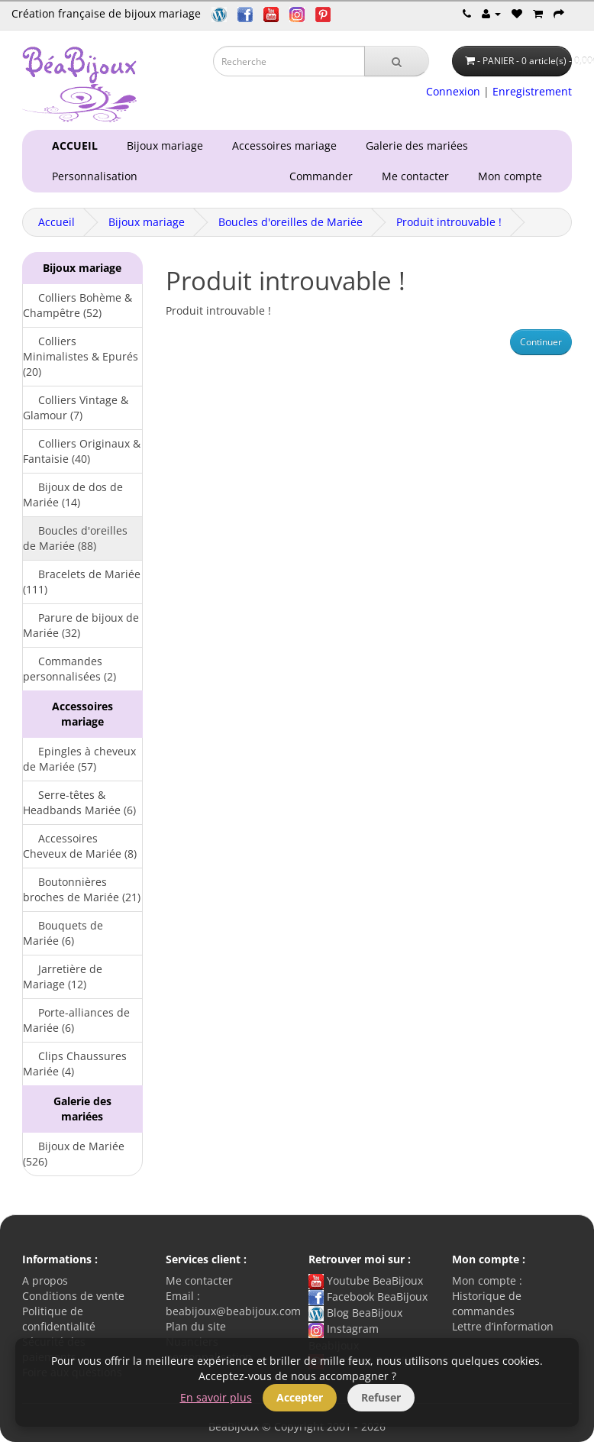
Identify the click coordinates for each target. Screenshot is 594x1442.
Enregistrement (532, 91)
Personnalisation (91, 176)
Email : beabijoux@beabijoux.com (233, 1303)
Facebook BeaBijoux (368, 1296)
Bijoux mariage (162, 145)
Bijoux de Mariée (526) (73, 1154)
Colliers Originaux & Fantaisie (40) (81, 451)
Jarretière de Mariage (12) (62, 976)
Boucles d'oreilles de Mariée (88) (75, 538)
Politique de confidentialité (58, 1319)
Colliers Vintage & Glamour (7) (75, 407)
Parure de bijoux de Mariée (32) (81, 625)
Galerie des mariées (414, 145)
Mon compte (513, 176)
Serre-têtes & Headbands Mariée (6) (79, 802)
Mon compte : (487, 1280)
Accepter (299, 1397)
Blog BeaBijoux (355, 1312)
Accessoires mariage (281, 145)
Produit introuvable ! (449, 222)
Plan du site (196, 1326)
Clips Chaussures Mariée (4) (75, 1063)
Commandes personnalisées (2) (69, 669)
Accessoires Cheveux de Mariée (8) (80, 846)
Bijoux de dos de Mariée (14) (73, 494)
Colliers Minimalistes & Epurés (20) (80, 356)
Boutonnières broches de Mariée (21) (81, 889)
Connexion (453, 91)
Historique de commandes (486, 1303)
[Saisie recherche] (289, 61)
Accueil (56, 222)
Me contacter (418, 176)
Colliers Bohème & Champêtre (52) (77, 305)
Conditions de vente (73, 1295)
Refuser (381, 1397)
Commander (324, 176)
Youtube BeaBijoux (365, 1280)
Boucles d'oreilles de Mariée (290, 222)
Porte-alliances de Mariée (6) (76, 1020)
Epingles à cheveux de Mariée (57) (79, 759)
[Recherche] (396, 61)
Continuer (541, 341)
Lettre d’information (503, 1326)
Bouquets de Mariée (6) (63, 933)
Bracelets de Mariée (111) (81, 582)
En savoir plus (216, 1397)
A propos (45, 1280)
